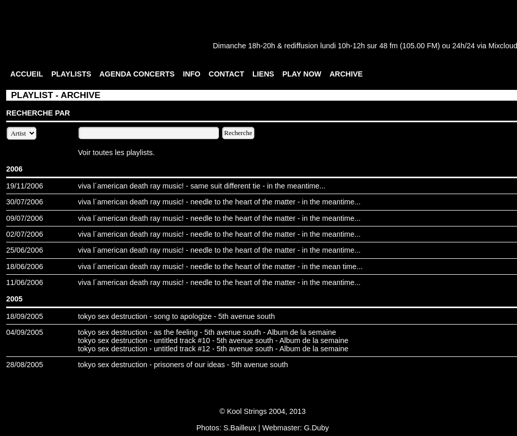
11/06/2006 (24, 282)
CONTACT (226, 74)
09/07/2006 (24, 218)
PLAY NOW (301, 74)
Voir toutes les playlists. (116, 152)
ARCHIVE (346, 74)
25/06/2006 (24, 250)
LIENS (263, 74)
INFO (191, 74)
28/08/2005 (24, 365)
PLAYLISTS (71, 74)
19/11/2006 (24, 186)
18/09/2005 (24, 316)
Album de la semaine (301, 332)
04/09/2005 (24, 332)
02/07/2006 (24, 234)
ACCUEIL (26, 74)
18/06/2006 (24, 266)
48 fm (388, 46)
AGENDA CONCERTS (137, 74)
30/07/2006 (24, 202)
